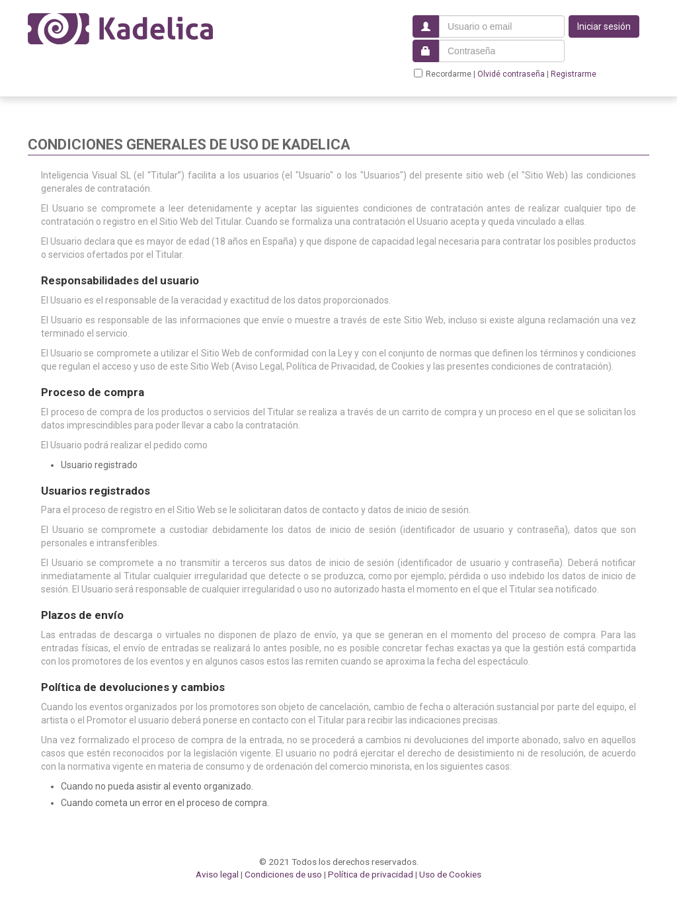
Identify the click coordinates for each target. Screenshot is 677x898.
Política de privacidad (370, 874)
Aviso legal (217, 874)
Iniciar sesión (604, 26)
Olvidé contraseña (511, 74)
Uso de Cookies (450, 874)
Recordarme (442, 74)
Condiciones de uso (283, 874)
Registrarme (573, 74)
